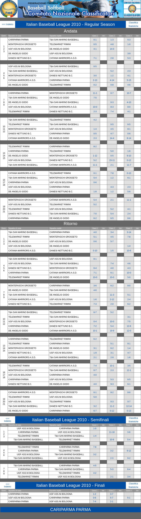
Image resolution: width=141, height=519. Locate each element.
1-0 (128, 44)
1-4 (95, 129)
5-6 (128, 191)
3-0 (95, 75)
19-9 (112, 331)
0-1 (95, 40)
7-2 (95, 326)
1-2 (112, 75)
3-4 (112, 232)
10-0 (95, 107)
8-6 (128, 218)
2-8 (112, 58)
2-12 (112, 299)
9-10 (129, 155)
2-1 (112, 165)
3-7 (111, 494)
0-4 (95, 321)
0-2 (95, 85)
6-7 (95, 312)
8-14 (129, 138)
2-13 (95, 80)
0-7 (112, 93)
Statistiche (133, 26)
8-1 (128, 129)
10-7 (129, 93)
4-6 (128, 85)
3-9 (128, 53)
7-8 (112, 173)
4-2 (95, 120)
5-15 (129, 80)
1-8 (95, 191)
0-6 (128, 133)
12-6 (129, 326)
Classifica (133, 22)
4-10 (129, 102)
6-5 (128, 124)
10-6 (129, 250)
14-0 (112, 49)
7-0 (95, 213)
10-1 (95, 331)
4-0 (95, 232)
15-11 (112, 160)
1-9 (95, 353)
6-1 (128, 178)
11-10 (112, 432)
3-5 (128, 366)
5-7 (112, 241)
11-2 (112, 406)
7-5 (95, 98)
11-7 (129, 165)
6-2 (95, 218)
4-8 (112, 44)
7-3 (95, 304)
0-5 (95, 44)
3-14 (129, 232)
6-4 (95, 268)
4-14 (112, 80)
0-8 (112, 85)
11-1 (95, 93)
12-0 (129, 331)
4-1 (95, 49)
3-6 (95, 285)
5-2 (112, 71)
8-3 (112, 107)
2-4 (128, 213)
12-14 (129, 406)
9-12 (129, 451)
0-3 (112, 102)
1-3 (112, 40)
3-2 (95, 406)
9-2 (128, 458)
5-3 (128, 40)
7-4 (112, 111)
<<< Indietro (7, 24)
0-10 (129, 173)
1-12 (95, 155)
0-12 (129, 160)
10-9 (112, 439)
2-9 (112, 357)
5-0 (112, 151)
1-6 (128, 151)
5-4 (95, 178)
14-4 (112, 138)
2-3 (128, 71)
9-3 (112, 384)
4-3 (112, 187)
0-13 (129, 411)
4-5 (112, 129)
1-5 (112, 250)
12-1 (129, 370)
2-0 (112, 304)
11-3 (112, 295)
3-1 (128, 317)
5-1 (95, 237)
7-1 (95, 58)
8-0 (128, 107)
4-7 (112, 133)
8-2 (95, 146)
